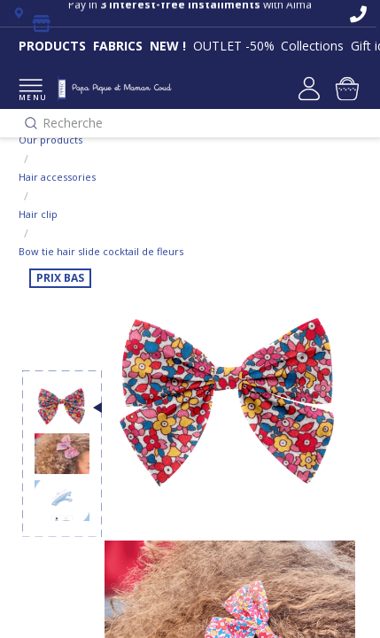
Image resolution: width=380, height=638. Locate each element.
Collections (312, 45)
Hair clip (38, 214)
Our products (50, 139)
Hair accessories (57, 176)
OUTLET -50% (234, 45)
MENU (31, 91)
